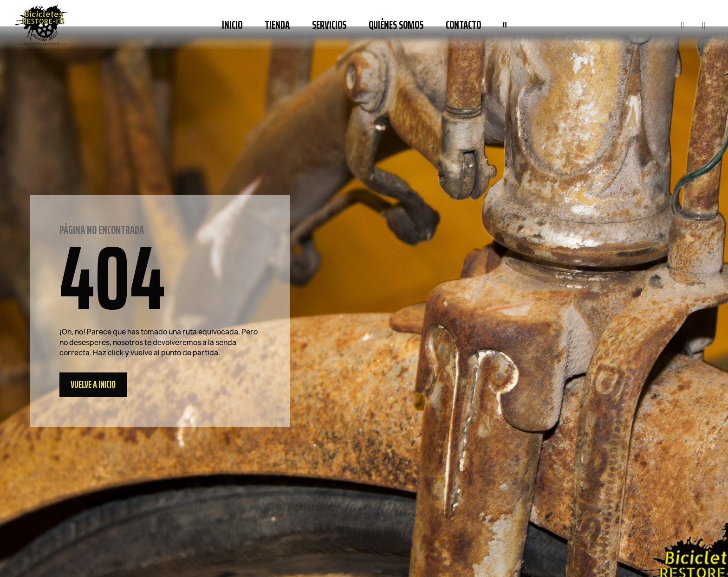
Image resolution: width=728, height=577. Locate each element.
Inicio (232, 25)
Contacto (463, 25)
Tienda (277, 25)
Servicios (329, 25)
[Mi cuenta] (682, 25)
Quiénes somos (396, 25)
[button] (504, 25)
